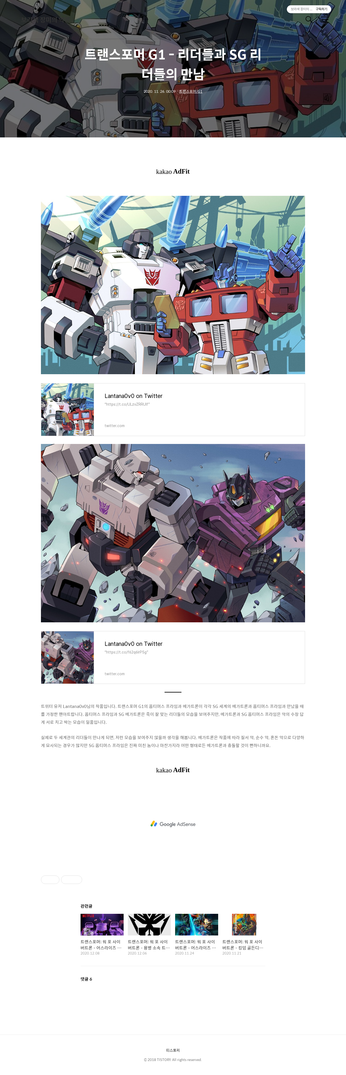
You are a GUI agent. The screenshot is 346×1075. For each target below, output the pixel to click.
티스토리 (173, 1050)
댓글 (86, 979)
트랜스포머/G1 (190, 91)
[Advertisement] (173, 824)
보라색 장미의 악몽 (45, 20)
